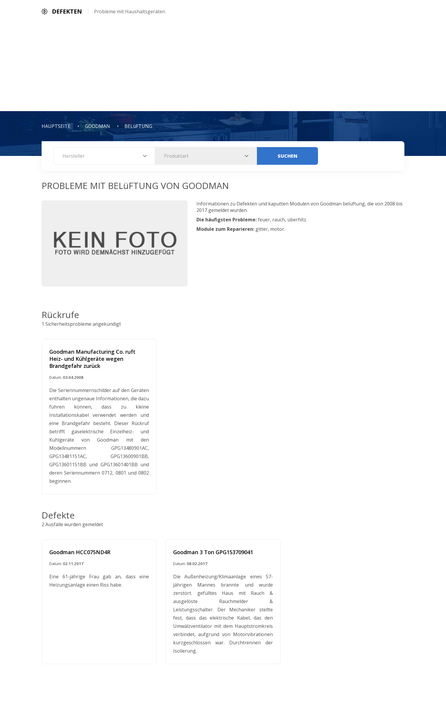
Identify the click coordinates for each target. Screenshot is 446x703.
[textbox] (104, 155)
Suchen (287, 156)
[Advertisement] (223, 67)
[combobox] (104, 156)
